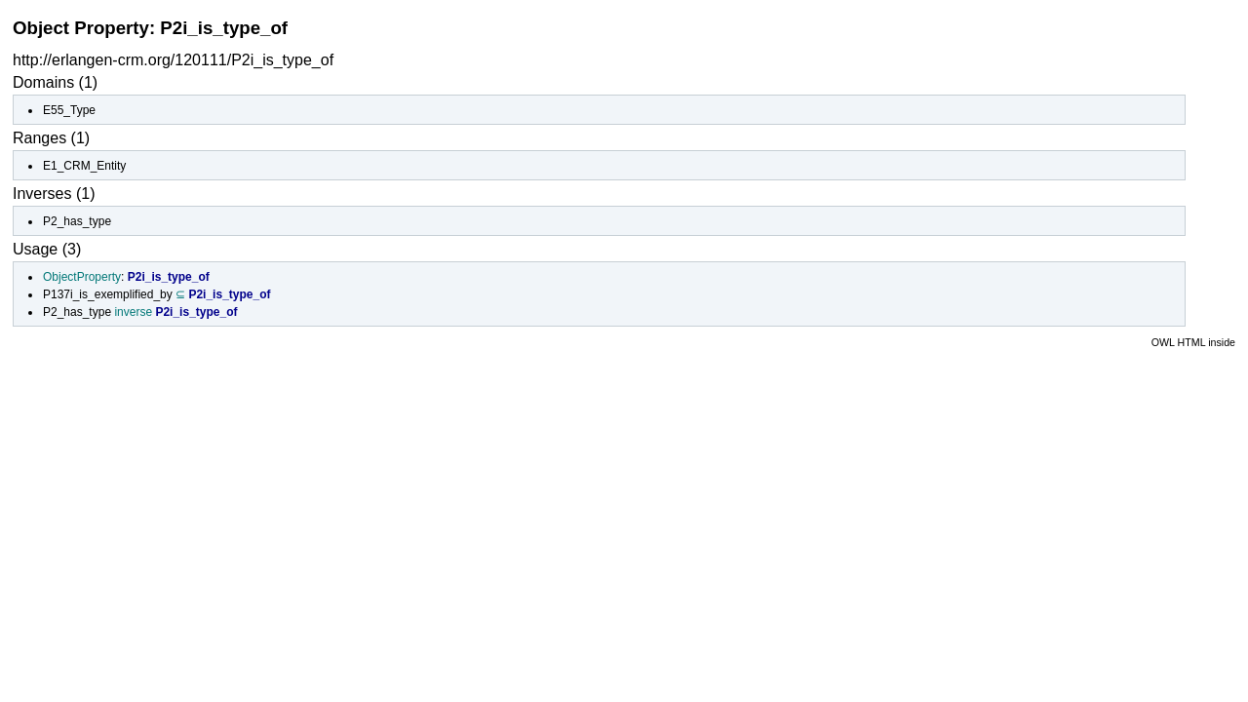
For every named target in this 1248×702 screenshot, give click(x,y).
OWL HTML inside (1193, 342)
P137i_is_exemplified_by (108, 294)
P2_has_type (77, 221)
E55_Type (69, 110)
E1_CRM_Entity (84, 166)
